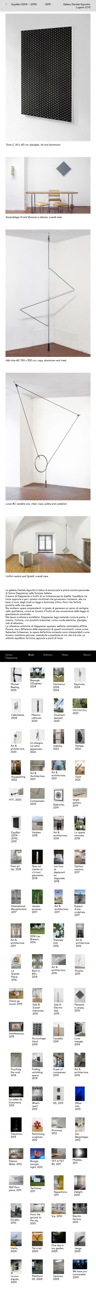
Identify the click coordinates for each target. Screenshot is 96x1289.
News (65, 654)
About (87, 654)
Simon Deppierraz (11, 656)
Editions (48, 654)
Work (31, 654)
